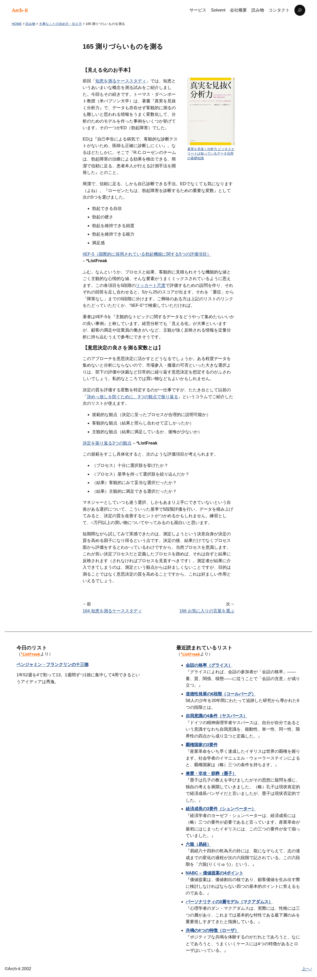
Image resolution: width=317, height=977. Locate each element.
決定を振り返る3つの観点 (107, 442)
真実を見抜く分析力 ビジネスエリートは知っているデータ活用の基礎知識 (210, 153)
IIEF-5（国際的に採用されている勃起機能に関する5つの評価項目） (147, 254)
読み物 (30, 24)
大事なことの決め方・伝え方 (60, 24)
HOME (17, 24)
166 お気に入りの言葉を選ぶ (206, 610)
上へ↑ (307, 968)
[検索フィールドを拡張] (299, 10)
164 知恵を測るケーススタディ (112, 610)
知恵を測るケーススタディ (120, 80)
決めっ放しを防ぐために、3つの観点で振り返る (132, 396)
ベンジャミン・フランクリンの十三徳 (52, 664)
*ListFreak (30, 654)
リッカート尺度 (150, 285)
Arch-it (20, 10)
